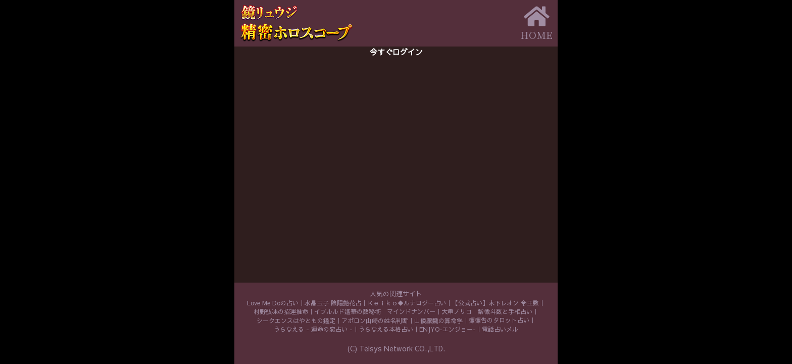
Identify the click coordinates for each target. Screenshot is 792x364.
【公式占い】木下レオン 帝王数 (495, 303)
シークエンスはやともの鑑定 (296, 320)
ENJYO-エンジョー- (447, 329)
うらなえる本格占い (386, 329)
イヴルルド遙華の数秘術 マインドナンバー (374, 311)
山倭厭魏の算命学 (438, 320)
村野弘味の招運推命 (281, 311)
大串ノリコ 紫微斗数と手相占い (486, 311)
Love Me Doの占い (273, 303)
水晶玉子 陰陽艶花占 (333, 303)
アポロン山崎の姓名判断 (374, 320)
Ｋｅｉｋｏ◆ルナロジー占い (406, 303)
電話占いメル (500, 329)
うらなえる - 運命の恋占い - (313, 329)
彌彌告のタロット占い (499, 320)
